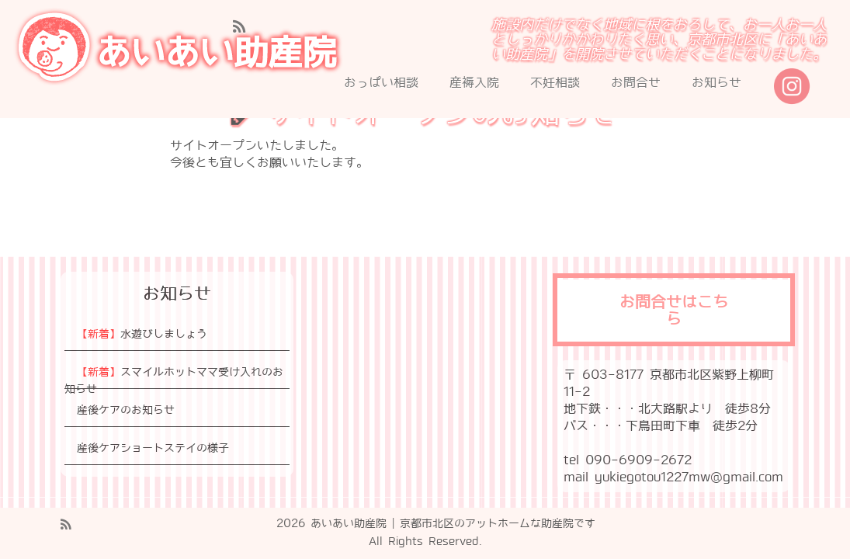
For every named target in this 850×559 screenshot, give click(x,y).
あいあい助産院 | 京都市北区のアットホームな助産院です (453, 523)
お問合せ (636, 82)
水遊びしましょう (142, 334)
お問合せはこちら (673, 311)
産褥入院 (474, 82)
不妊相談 (555, 82)
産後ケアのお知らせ (126, 410)
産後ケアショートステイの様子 (153, 448)
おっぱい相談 (381, 82)
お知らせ (716, 82)
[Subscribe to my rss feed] (244, 27)
